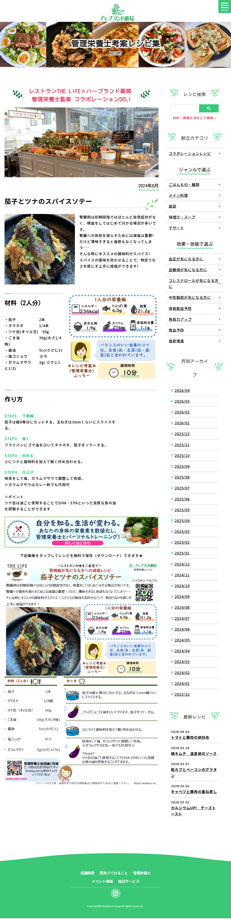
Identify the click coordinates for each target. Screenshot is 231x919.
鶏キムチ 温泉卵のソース (194, 754)
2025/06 (182, 499)
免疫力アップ (180, 319)
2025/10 (182, 456)
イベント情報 (102, 882)
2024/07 (182, 618)
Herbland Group (111, 906)
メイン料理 (178, 195)
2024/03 (182, 662)
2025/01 (182, 553)
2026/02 (182, 412)
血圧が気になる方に (186, 259)
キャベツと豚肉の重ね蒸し (194, 792)
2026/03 (182, 401)
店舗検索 (87, 873)
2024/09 (182, 597)
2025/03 (182, 532)
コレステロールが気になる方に (194, 284)
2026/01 (182, 423)
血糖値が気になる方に (188, 270)
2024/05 (182, 640)
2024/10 (182, 586)
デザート (176, 228)
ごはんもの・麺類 (184, 185)
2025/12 (182, 434)
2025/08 (182, 477)
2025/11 (182, 445)
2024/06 (182, 629)
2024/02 (182, 673)
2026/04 (182, 391)
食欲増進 (176, 341)
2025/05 (182, 510)
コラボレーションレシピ (190, 154)
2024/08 (182, 608)
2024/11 (182, 575)
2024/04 (182, 651)
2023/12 (182, 694)
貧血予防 (176, 330)
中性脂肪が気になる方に (190, 298)
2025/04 (182, 521)
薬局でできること (114, 873)
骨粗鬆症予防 (180, 309)
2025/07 (182, 488)
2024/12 (182, 564)
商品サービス (128, 882)
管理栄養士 (142, 873)
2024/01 (182, 684)
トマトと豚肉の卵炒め (190, 738)
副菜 (172, 206)
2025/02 (182, 543)
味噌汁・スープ (182, 217)
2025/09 (182, 467)
